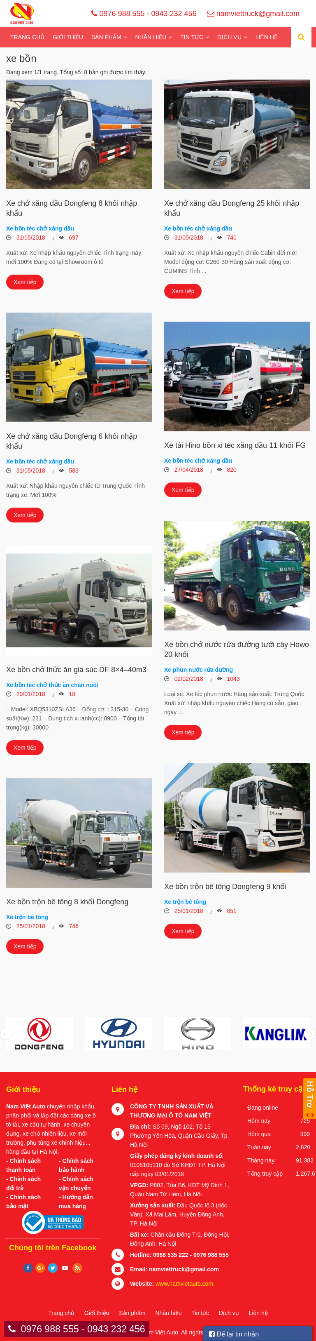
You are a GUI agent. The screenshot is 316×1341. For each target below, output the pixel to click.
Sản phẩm (106, 37)
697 (73, 237)
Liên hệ (266, 37)
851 (231, 911)
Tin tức (191, 37)
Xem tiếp (25, 282)
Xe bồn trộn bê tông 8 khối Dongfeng (67, 902)
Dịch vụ (229, 37)
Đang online (262, 1107)
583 (73, 470)
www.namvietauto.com (184, 1283)
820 (231, 469)
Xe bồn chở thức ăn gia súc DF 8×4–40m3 (76, 670)
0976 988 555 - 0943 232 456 (143, 13)
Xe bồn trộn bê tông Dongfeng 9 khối (225, 886)
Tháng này (260, 1160)
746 (73, 926)
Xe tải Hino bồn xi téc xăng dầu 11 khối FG (235, 445)
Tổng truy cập (265, 1173)
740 (231, 237)
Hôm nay (258, 1121)
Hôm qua (259, 1134)
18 (71, 694)
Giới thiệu (68, 37)
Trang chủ (27, 37)
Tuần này (259, 1147)
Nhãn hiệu (151, 37)
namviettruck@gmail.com (253, 13)
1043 (232, 678)
